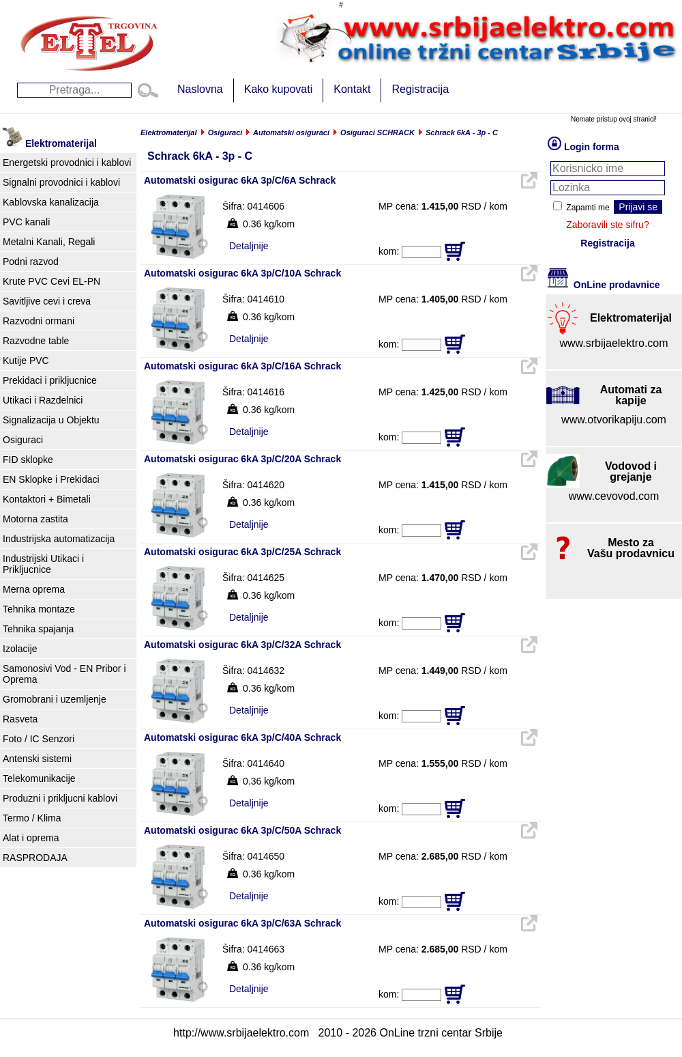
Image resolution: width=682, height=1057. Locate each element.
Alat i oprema (31, 837)
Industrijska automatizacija (59, 538)
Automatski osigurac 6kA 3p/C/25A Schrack (242, 551)
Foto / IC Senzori (38, 738)
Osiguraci (23, 439)
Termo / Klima (32, 818)
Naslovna (200, 89)
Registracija (420, 89)
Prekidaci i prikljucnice (50, 380)
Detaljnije (249, 245)
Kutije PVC (26, 360)
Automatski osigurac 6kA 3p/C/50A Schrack (242, 830)
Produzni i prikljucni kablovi (60, 798)
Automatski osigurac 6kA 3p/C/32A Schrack (242, 644)
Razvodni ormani (38, 320)
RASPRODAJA (35, 857)
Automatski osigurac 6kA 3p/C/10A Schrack (242, 273)
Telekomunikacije (39, 778)
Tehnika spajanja (38, 628)
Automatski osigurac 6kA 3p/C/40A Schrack (242, 737)
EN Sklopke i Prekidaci (51, 479)
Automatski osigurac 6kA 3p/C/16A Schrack (242, 366)
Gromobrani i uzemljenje (54, 699)
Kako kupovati (278, 89)
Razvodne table (36, 340)
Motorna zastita (35, 518)
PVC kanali (26, 221)
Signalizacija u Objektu (51, 419)
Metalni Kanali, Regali (49, 241)
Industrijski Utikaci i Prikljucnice (43, 564)
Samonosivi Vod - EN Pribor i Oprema (64, 674)
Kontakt (351, 89)
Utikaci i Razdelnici (43, 400)
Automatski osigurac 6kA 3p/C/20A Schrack (242, 458)
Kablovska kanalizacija (51, 202)
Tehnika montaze (39, 609)
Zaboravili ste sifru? (607, 224)
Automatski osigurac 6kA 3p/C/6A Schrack (240, 180)
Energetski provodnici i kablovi (67, 162)
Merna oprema (34, 589)
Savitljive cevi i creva (47, 301)
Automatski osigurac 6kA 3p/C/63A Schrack (242, 923)
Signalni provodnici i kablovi (61, 182)
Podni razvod (31, 261)
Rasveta (20, 719)
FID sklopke (28, 459)
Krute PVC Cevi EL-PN (51, 281)
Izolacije (20, 648)
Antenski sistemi (37, 758)
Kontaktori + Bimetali (47, 499)
